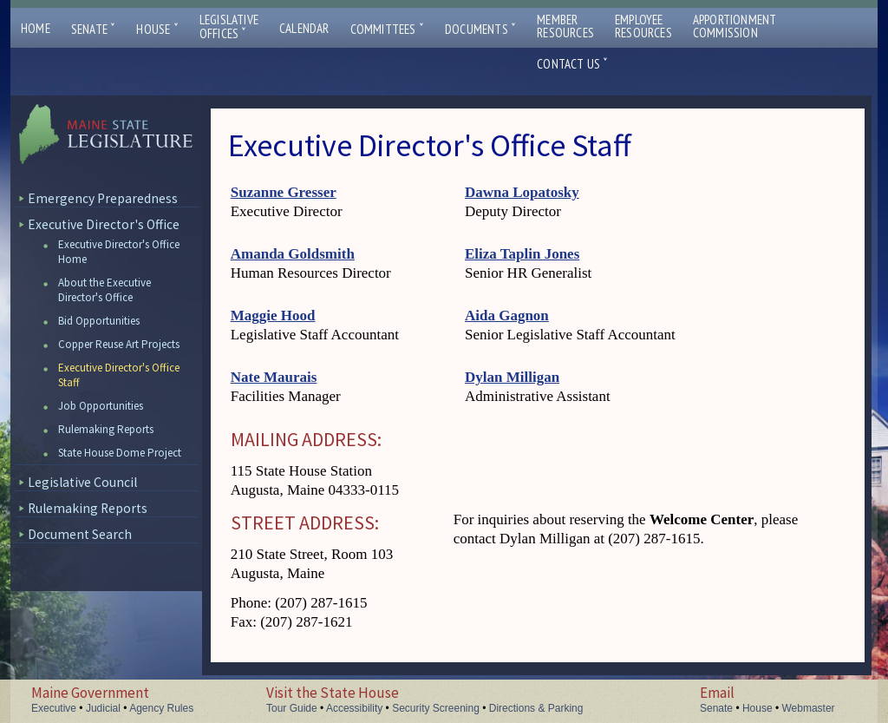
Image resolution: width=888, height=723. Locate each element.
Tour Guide (291, 708)
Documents (480, 29)
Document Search (80, 534)
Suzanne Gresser (283, 192)
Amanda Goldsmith (293, 254)
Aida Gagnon (507, 315)
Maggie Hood (273, 315)
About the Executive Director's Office (104, 290)
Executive (53, 708)
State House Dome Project (119, 452)
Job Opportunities (100, 405)
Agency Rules (161, 708)
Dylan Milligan (512, 377)
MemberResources (565, 26)
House (157, 29)
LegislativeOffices (228, 27)
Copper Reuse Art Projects (119, 344)
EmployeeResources (643, 26)
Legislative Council (82, 482)
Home (35, 28)
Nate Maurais (274, 377)
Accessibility (354, 708)
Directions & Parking (536, 708)
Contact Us (572, 63)
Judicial (103, 708)
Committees (387, 29)
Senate (93, 29)
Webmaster (807, 708)
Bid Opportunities (99, 320)
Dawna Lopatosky (522, 192)
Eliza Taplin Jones (522, 254)
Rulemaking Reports (105, 429)
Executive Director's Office (104, 224)
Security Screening (436, 708)
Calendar (304, 28)
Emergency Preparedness (103, 198)
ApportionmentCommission (735, 26)
